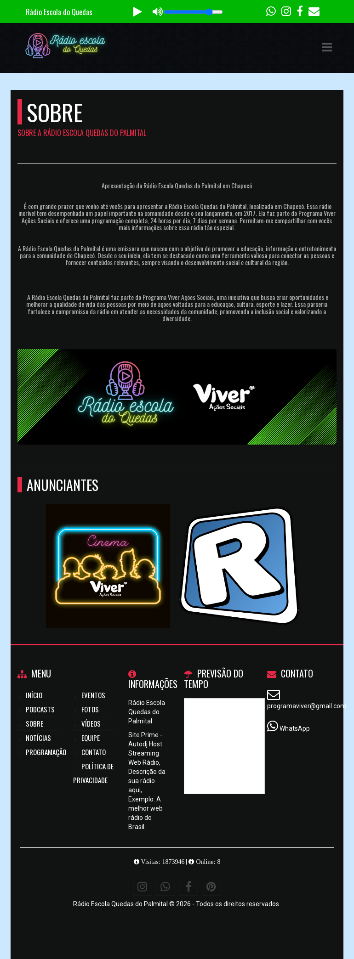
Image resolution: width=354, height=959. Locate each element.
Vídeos (91, 723)
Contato (93, 752)
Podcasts (40, 709)
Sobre (34, 723)
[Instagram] (142, 886)
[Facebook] (188, 886)
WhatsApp (295, 728)
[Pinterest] (211, 886)
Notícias (38, 738)
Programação (46, 752)
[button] (327, 47)
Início (34, 695)
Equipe (90, 738)
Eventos (93, 695)
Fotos (90, 709)
